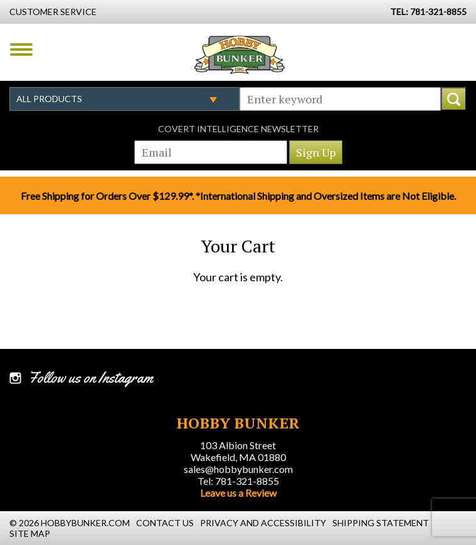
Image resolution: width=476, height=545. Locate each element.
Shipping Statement (380, 522)
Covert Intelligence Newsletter (238, 128)
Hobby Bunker (239, 54)
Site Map (29, 533)
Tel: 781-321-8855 (238, 481)
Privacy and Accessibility (263, 522)
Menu (21, 49)
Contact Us (165, 522)
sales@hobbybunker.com (238, 469)
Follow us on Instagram (90, 377)
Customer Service (53, 11)
